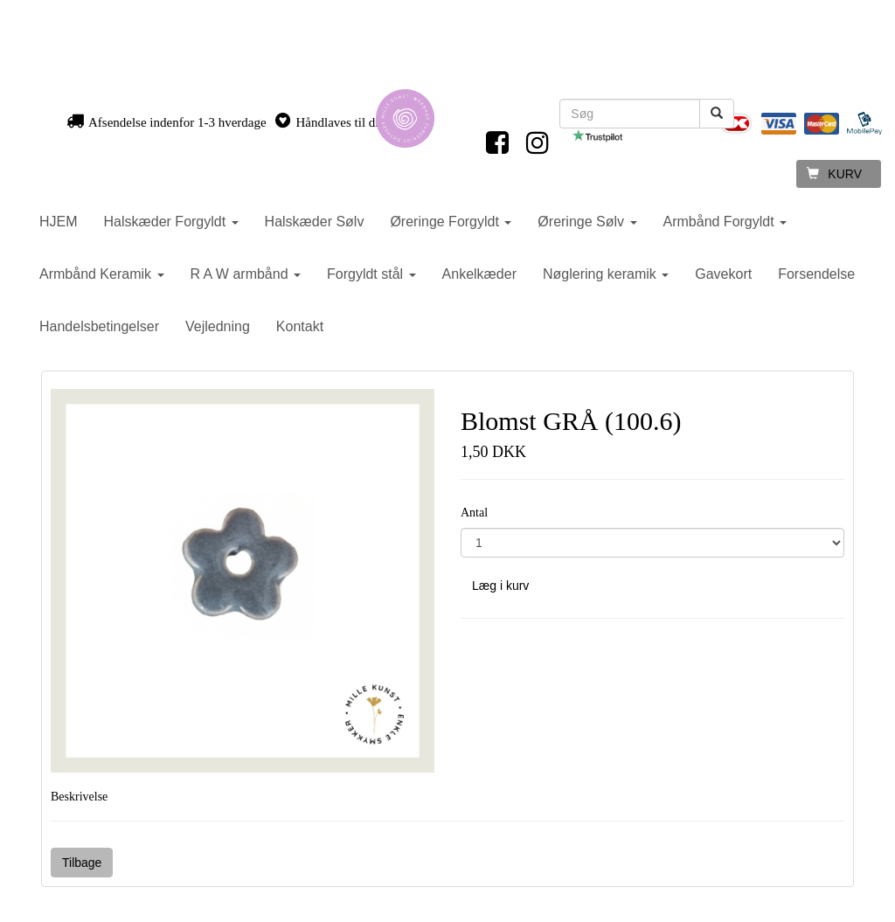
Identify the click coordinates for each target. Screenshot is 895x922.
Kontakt (299, 326)
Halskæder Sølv (314, 221)
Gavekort (723, 274)
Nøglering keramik (606, 274)
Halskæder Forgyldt (171, 221)
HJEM (58, 221)
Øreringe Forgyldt (450, 221)
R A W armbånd (246, 274)
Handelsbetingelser (99, 326)
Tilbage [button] (81, 863)
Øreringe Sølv (587, 221)
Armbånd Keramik (101, 274)
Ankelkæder (479, 274)
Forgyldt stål (371, 274)
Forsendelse (816, 274)
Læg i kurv (500, 586)
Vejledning (217, 326)
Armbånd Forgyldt (725, 221)
